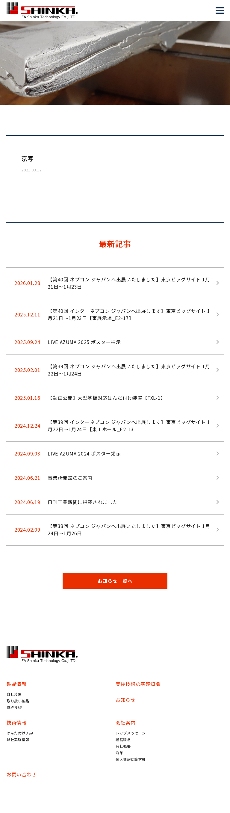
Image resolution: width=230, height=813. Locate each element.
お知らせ (126, 700)
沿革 (119, 753)
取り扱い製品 (18, 701)
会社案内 (126, 723)
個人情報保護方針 (131, 759)
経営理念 (123, 740)
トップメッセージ (131, 733)
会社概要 (123, 746)
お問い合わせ (22, 775)
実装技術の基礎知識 (138, 684)
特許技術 (14, 708)
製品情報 (17, 684)
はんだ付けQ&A (20, 733)
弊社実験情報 (18, 740)
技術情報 (17, 723)
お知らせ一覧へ (115, 581)
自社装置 (14, 694)
